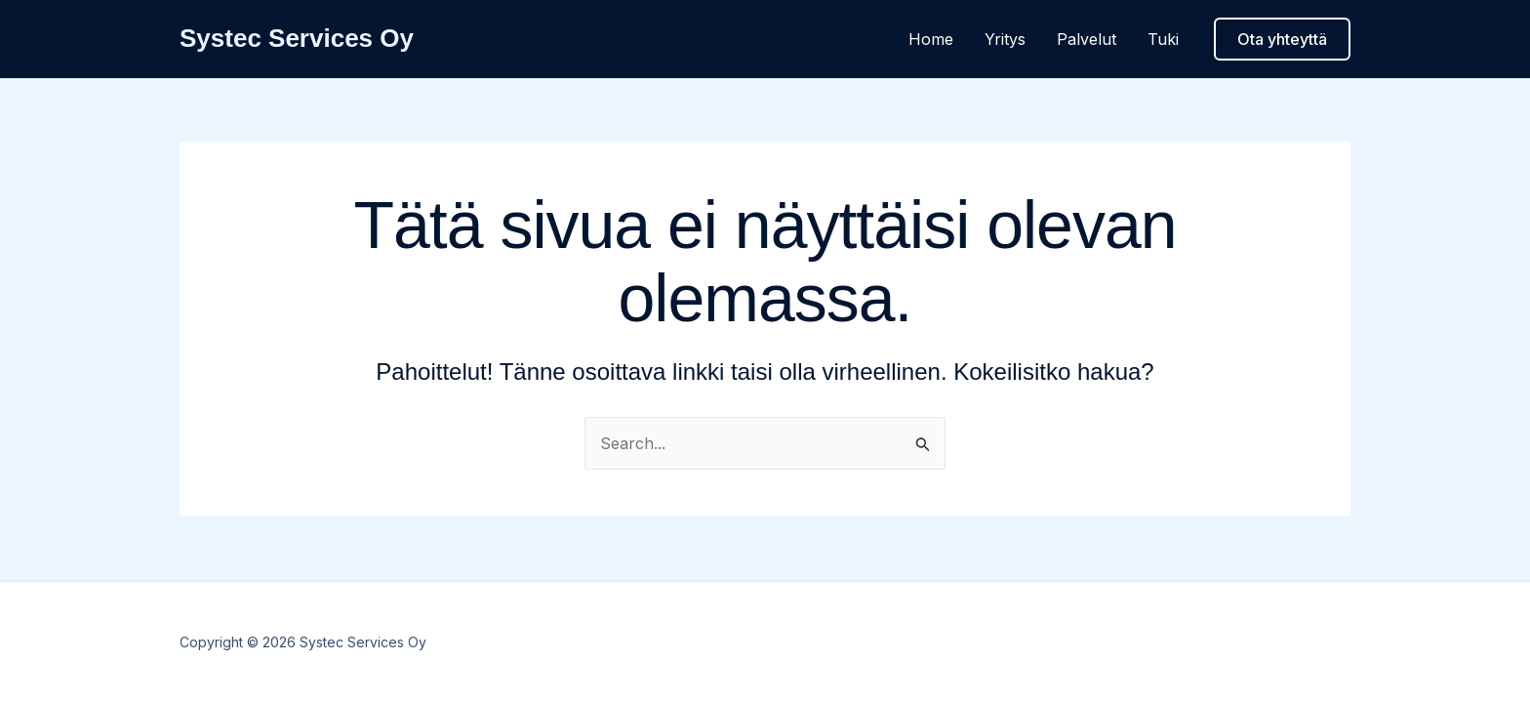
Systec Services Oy (297, 38)
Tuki (1163, 39)
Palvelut (1086, 39)
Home (930, 39)
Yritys (1005, 39)
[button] (1282, 39)
